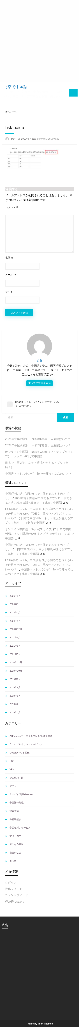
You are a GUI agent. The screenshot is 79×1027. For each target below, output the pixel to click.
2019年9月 (15, 679)
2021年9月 (15, 637)
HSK (12, 761)
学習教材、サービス (20, 827)
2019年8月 (15, 687)
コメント (12, 207)
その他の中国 (17, 777)
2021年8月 (15, 645)
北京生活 (14, 811)
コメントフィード (16, 895)
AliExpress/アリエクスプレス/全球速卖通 (31, 736)
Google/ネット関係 (19, 752)
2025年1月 (15, 604)
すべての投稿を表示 (39, 383)
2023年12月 (16, 629)
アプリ (13, 786)
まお (13, 139)
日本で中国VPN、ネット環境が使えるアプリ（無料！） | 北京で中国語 (39, 534)
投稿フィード (13, 888)
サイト (9, 291)
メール (10, 274)
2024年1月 (15, 621)
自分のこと (15, 852)
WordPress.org (14, 901)
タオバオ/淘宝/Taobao (21, 794)
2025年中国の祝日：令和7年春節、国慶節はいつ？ (38, 445)
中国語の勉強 (17, 802)
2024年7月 (15, 612)
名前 (9, 257)
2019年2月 (15, 704)
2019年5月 (15, 695)
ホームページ (11, 112)
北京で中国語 (15, 87)
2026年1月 (15, 596)
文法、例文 (15, 836)
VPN (12, 769)
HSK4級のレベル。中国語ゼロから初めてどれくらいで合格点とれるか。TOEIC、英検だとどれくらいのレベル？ (39, 514)
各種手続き (15, 819)
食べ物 (13, 861)
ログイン (11, 882)
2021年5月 (15, 654)
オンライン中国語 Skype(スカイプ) (28, 529)
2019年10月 (16, 670)
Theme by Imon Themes (39, 1023)
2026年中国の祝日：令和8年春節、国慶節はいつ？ (38, 438)
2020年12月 (16, 662)
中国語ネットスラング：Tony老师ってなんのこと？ (38, 473)
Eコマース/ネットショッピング (26, 744)
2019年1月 (15, 712)
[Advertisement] (39, 41)
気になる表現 (17, 844)
